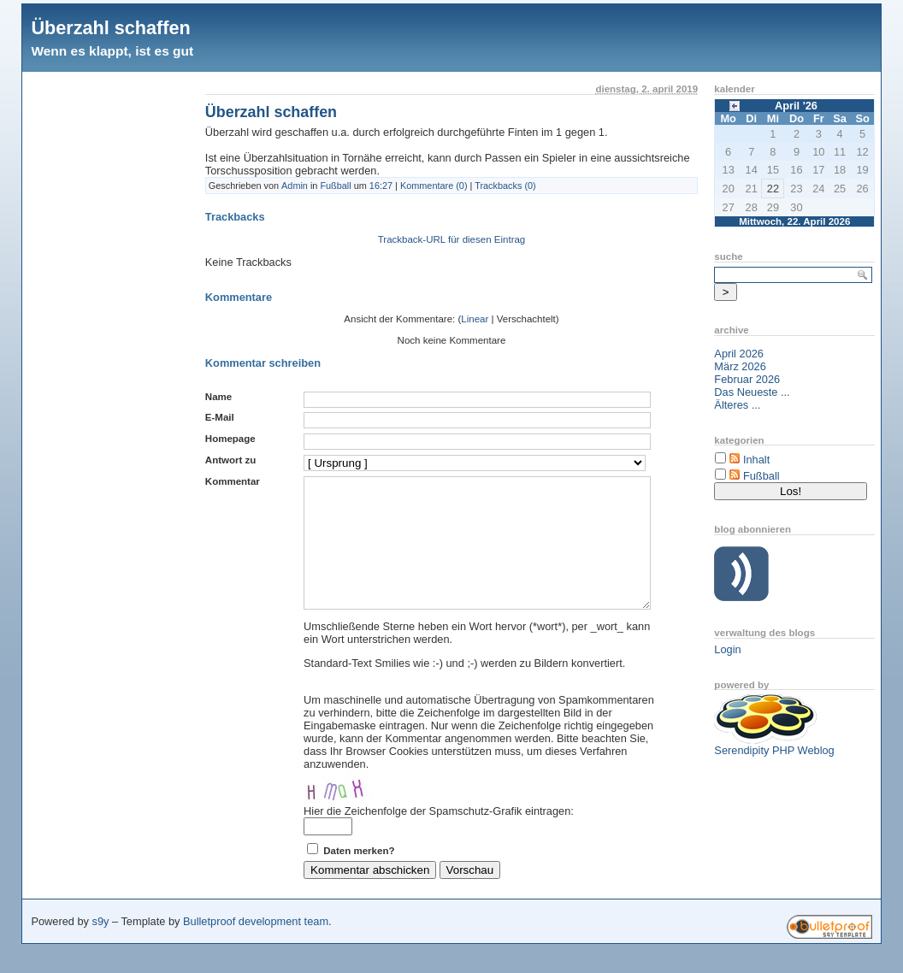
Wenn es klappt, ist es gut (112, 51)
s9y (100, 947)
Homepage (230, 438)
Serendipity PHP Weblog (774, 750)
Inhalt (756, 459)
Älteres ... (737, 404)
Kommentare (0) (434, 185)
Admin (294, 185)
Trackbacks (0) (505, 185)
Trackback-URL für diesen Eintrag (452, 239)
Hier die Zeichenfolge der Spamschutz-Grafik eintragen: (439, 836)
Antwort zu (230, 460)
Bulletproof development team (255, 947)
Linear (474, 319)
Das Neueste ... (751, 392)
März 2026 (739, 366)
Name (218, 397)
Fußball (335, 185)
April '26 (796, 105)
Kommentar (232, 481)
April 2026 (739, 353)
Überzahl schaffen (110, 27)
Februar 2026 (747, 379)
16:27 (380, 185)
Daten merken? (358, 876)
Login (727, 649)
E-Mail (219, 417)
